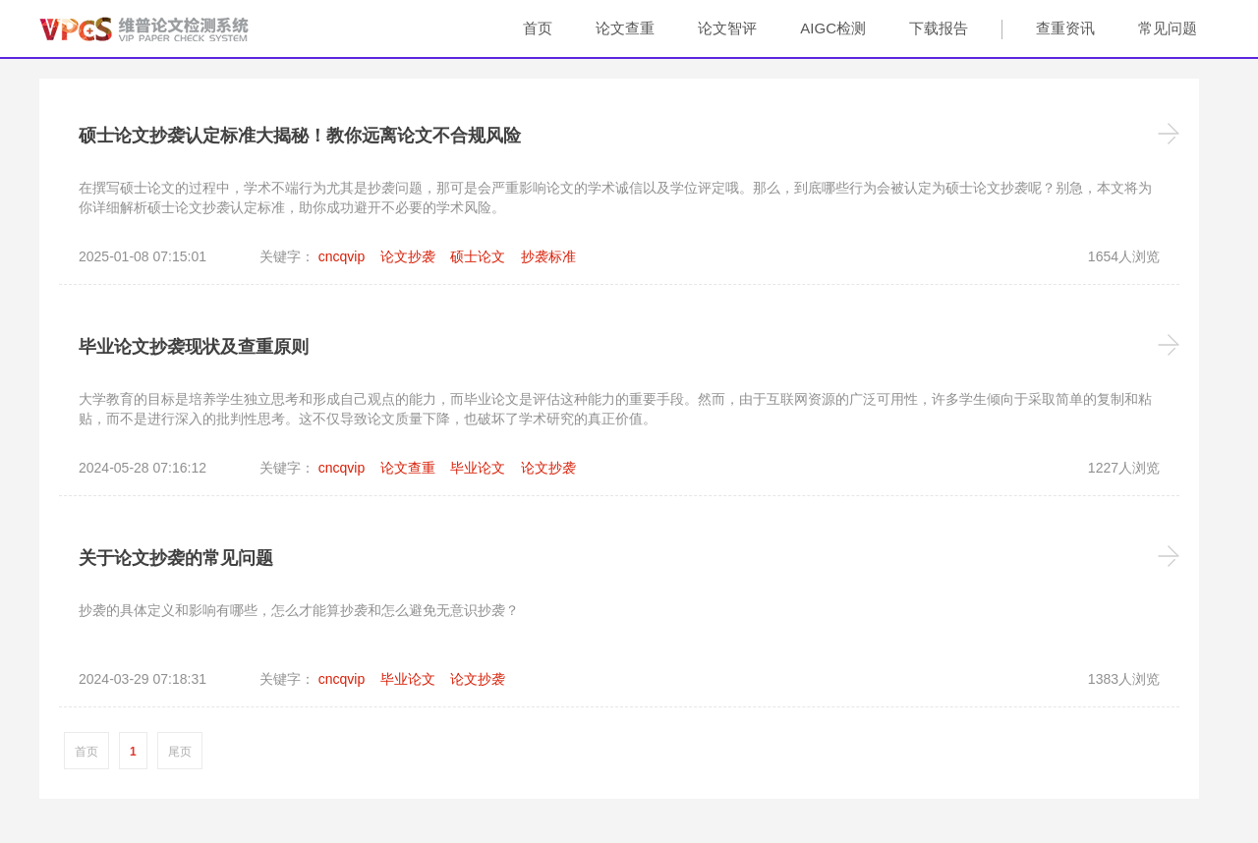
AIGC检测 (833, 28)
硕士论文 (477, 256)
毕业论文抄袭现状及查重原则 (194, 347)
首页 (537, 28)
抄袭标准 (548, 256)
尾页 (180, 752)
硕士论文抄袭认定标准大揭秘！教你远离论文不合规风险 (300, 135)
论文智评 (727, 28)
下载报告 (938, 28)
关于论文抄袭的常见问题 (176, 558)
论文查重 (625, 28)
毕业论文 (477, 468)
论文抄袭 (407, 256)
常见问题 (1167, 28)
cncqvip (341, 256)
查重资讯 (1065, 28)
